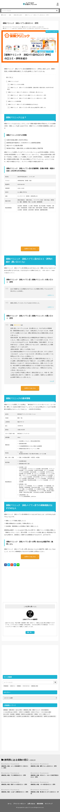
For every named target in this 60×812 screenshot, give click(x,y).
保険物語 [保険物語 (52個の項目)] (18, 714)
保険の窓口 (14, 28)
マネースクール (26, 685)
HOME (4, 15)
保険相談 (20, 28)
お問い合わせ (31, 803)
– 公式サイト (50, 295)
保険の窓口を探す (18, 15)
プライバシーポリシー (19, 803)
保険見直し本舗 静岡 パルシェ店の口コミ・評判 (44, 766)
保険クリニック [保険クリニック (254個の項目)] (36, 710)
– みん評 (51, 381)
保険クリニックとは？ (12, 81)
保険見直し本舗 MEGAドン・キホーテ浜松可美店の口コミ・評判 (44, 776)
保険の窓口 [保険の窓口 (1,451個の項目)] (11, 710)
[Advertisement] (30, 584)
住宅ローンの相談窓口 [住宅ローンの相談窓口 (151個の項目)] (24, 712)
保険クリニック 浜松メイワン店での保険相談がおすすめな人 (22, 104)
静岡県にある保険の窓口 (38, 27)
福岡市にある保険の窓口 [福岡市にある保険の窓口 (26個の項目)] (50, 716)
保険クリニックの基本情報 (13, 101)
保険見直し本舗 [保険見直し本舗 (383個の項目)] (27, 710)
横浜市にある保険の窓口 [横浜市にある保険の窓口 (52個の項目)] (27, 714)
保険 (10, 15)
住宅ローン (12, 685)
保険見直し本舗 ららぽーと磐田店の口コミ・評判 (14, 792)
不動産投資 (6, 685)
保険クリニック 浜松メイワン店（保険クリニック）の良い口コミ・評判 (26, 95)
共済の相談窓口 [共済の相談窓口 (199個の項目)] (45, 710)
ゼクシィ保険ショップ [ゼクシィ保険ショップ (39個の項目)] (44, 714)
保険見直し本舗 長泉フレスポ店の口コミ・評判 (14, 784)
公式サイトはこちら (30, 248)
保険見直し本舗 (34, 685)
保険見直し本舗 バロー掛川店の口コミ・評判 (43, 784)
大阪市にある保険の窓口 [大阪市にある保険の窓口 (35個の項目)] (9, 716)
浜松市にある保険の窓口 (28, 28)
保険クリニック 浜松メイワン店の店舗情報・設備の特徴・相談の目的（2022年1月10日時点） (30, 88)
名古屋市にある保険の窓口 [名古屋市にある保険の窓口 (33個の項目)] (23, 716)
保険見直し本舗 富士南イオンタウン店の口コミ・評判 (45, 792)
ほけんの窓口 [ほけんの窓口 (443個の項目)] (19, 710)
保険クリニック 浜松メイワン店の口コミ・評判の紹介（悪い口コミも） (25, 92)
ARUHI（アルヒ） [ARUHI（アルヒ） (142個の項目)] (35, 712)
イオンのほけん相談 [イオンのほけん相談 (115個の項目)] (46, 712)
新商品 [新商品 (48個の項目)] (36, 714)
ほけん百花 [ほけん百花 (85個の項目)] (6, 714)
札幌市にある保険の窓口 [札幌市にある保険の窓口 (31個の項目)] (37, 716)
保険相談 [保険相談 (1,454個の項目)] (5, 710)
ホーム (9, 803)
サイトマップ (48, 803)
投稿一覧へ (29, 632)
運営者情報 (40, 803)
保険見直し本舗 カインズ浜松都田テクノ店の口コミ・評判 (14, 767)
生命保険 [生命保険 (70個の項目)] (12, 714)
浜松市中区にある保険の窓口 (42, 28)
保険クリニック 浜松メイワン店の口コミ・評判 (37, 15)
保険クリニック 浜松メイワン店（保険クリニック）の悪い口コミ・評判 (26, 98)
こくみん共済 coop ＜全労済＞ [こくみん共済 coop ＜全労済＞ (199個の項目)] (10, 712)
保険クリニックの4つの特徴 (15, 84)
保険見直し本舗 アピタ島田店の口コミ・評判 (13, 775)
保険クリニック (8, 28)
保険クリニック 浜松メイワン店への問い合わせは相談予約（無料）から (26, 107)
